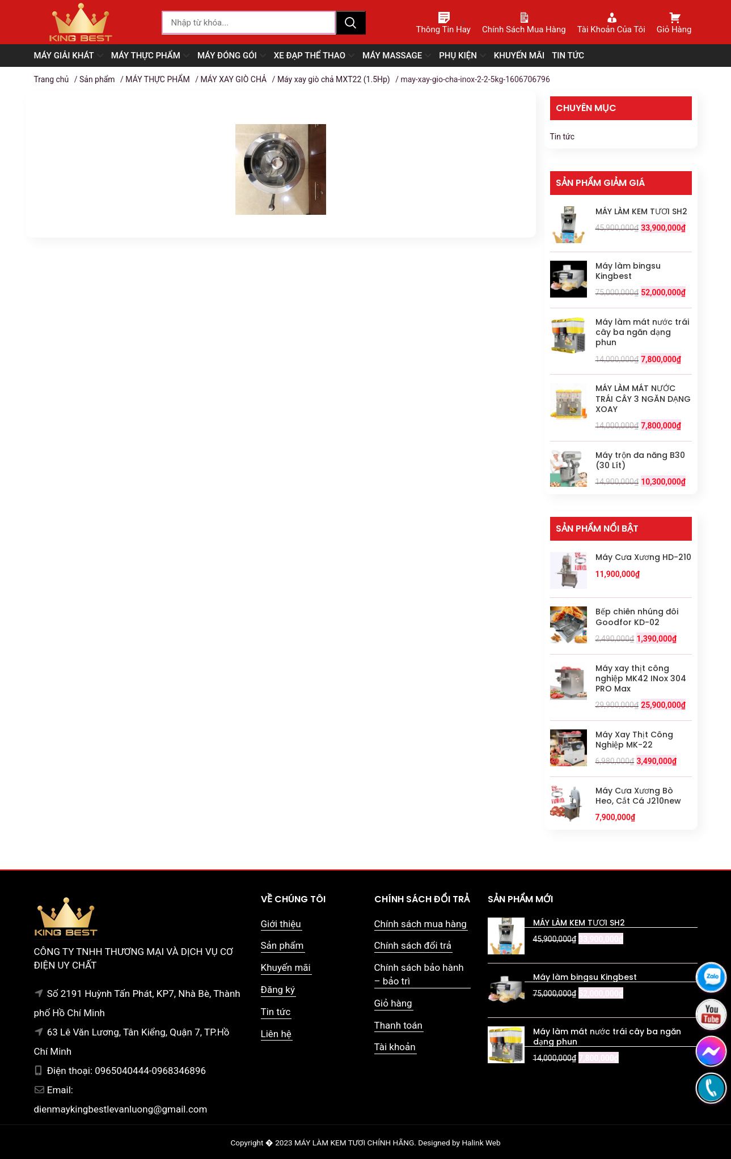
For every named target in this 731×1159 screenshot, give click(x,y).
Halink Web (481, 1142)
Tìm (350, 23)
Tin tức (562, 136)
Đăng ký (278, 989)
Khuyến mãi (286, 967)
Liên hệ (276, 1033)
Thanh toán (398, 1025)
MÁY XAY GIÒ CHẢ (233, 79)
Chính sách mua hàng (420, 923)
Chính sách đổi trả (413, 945)
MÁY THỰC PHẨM (157, 79)
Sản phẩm (97, 79)
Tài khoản (395, 1046)
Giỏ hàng (393, 1003)
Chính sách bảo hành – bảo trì (419, 974)
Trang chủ (51, 79)
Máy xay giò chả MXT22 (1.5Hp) (333, 79)
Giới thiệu (281, 923)
